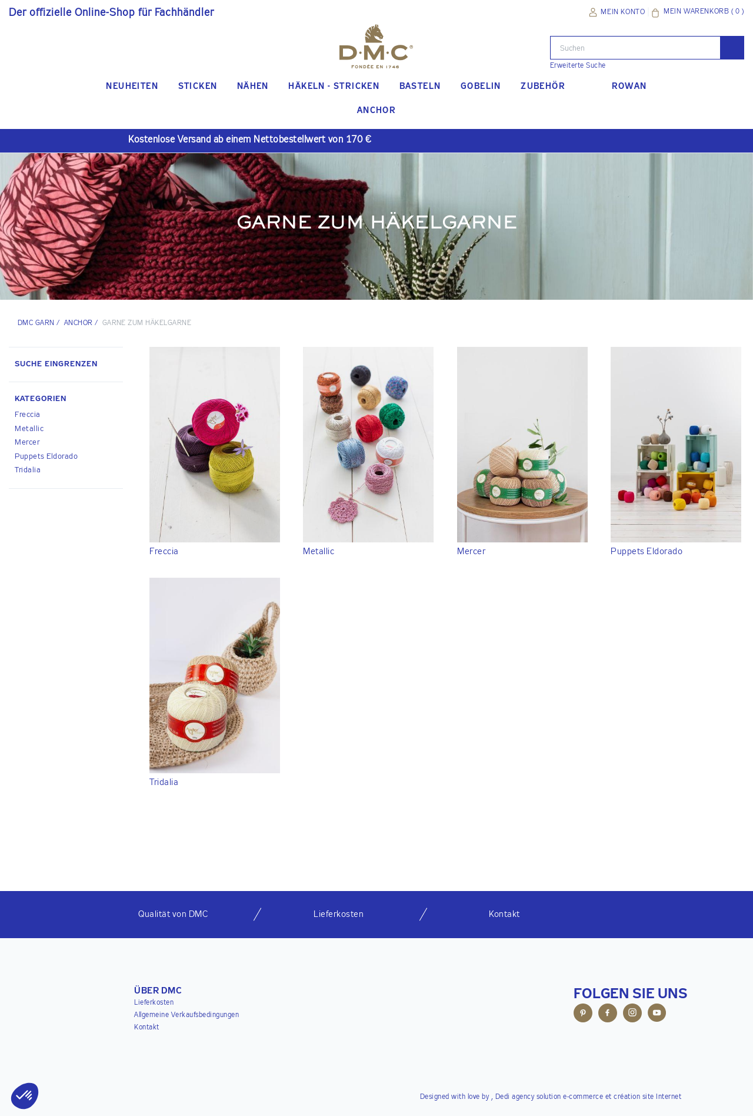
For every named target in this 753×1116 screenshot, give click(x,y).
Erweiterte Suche (578, 65)
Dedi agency (515, 1097)
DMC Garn (36, 323)
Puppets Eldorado (46, 457)
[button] (66, 400)
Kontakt (146, 1027)
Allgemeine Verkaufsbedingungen (186, 1015)
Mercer (27, 442)
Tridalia (28, 470)
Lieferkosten (154, 1002)
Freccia (28, 415)
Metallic (29, 429)
